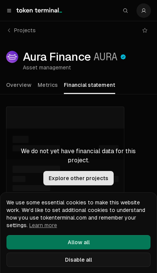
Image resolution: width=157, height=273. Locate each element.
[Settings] (143, 10)
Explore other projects (78, 178)
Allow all (79, 242)
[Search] (125, 10)
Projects (21, 30)
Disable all (78, 260)
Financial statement (89, 85)
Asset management (47, 67)
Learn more (43, 225)
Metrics (48, 85)
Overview (19, 85)
